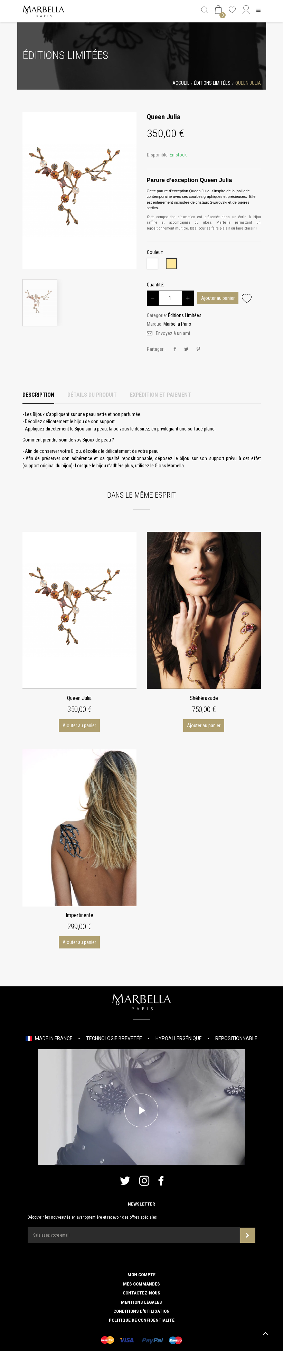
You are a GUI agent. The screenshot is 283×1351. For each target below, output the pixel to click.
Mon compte (141, 1274)
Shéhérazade (204, 698)
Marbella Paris (177, 324)
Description (38, 395)
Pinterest (198, 349)
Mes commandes (141, 1284)
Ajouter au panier (218, 298)
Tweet (186, 349)
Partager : (156, 349)
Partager (174, 349)
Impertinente (79, 915)
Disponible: (158, 155)
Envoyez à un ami (173, 333)
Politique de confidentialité (141, 1320)
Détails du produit (92, 395)
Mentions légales (141, 1302)
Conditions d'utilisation (141, 1311)
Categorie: (157, 315)
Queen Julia (79, 698)
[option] (79, 190)
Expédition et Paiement (160, 395)
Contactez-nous (141, 1293)
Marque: (154, 324)
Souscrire (247, 1235)
